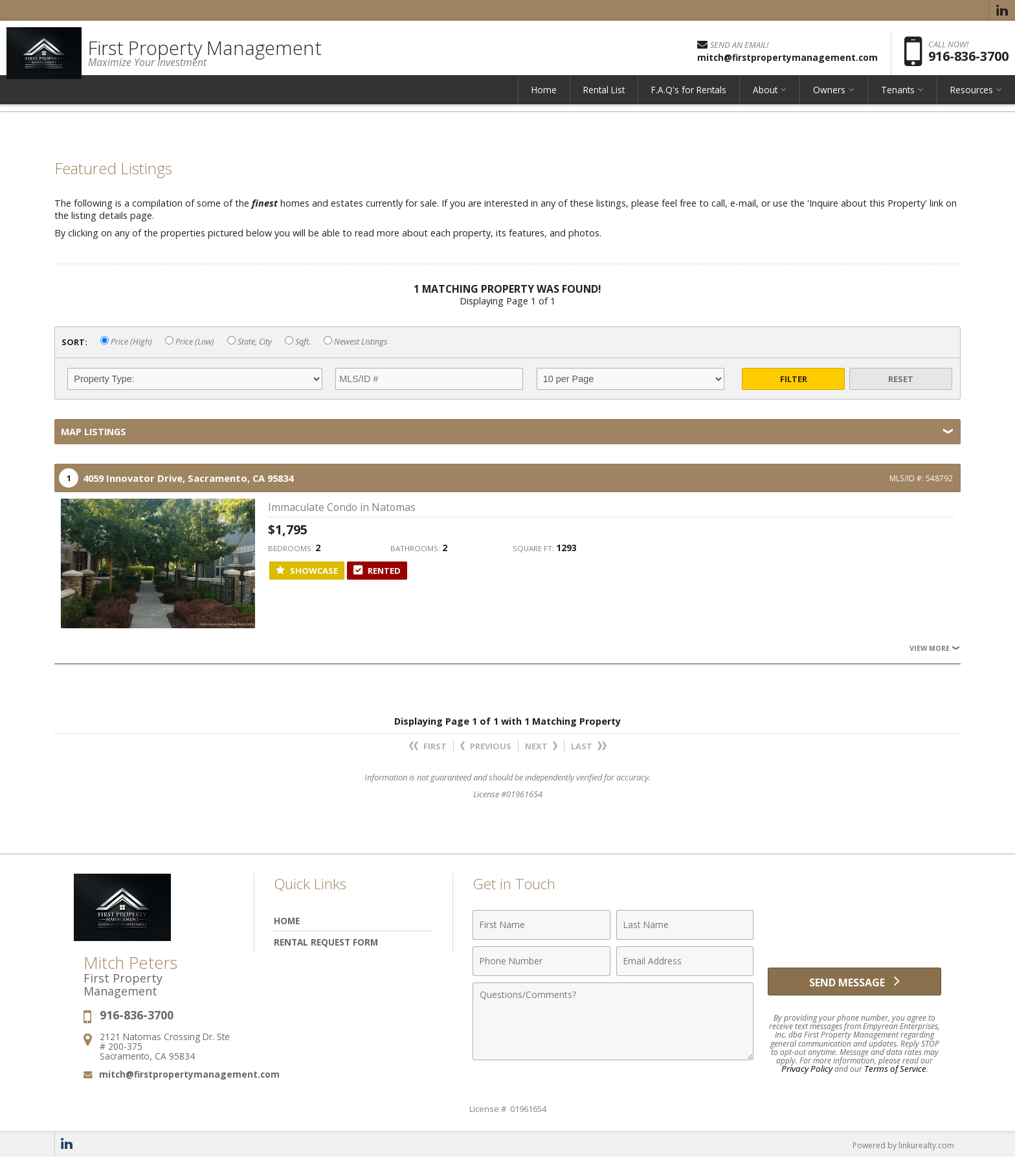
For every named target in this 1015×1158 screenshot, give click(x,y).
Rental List (604, 100)
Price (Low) (189, 341)
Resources (971, 100)
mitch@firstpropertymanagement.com (189, 1074)
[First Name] (541, 925)
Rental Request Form (326, 942)
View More (934, 648)
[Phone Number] (541, 961)
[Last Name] (685, 925)
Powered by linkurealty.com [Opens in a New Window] (899, 1145)
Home (544, 100)
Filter (793, 379)
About (765, 100)
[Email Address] (685, 961)
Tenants (898, 100)
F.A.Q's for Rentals (688, 100)
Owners (829, 100)
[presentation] (854, 932)
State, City (249, 341)
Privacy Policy (810, 1068)
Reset (900, 379)
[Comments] (613, 1021)
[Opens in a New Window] (1002, 10)
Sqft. (298, 341)
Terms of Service (893, 1068)
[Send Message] (854, 984)
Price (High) (126, 341)
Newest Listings (355, 341)
